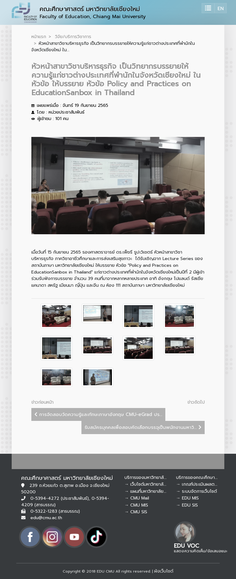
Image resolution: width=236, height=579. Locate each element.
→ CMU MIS (136, 505)
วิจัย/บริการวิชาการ (73, 36)
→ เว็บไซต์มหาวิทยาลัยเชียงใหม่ (153, 484)
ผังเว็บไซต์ (163, 571)
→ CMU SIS (135, 512)
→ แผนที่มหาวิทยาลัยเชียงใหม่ (151, 491)
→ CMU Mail (136, 498)
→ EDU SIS (187, 505)
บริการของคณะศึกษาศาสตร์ (201, 477)
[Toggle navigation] (208, 8)
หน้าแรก (38, 36)
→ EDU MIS (187, 498)
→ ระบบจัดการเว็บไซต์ (196, 491)
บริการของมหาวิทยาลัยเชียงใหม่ (153, 477)
